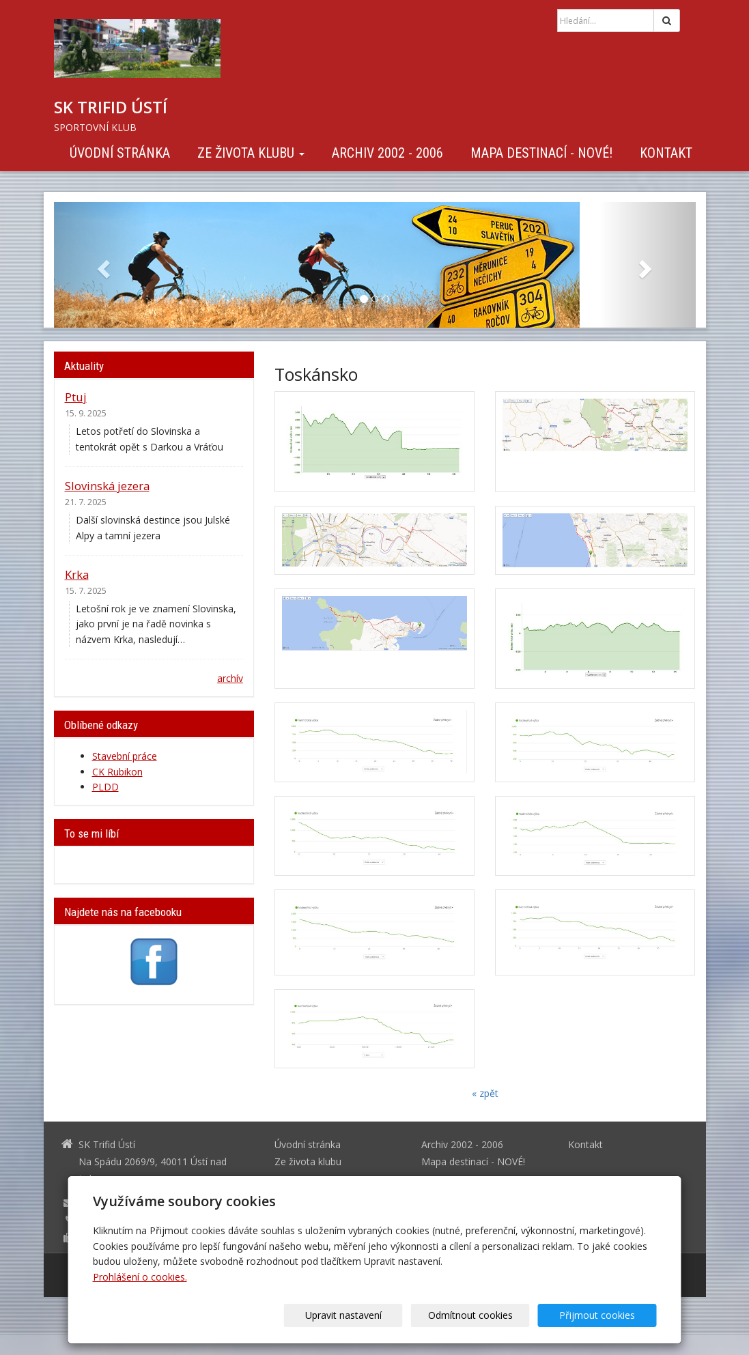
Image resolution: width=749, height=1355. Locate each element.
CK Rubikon (117, 771)
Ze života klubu (251, 153)
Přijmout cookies (604, 1315)
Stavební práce (124, 756)
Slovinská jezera (107, 486)
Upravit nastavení (379, 1315)
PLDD (105, 786)
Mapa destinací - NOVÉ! (541, 153)
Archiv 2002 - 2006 (387, 153)
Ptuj (76, 397)
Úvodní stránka (120, 153)
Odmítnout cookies (491, 1315)
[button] (102, 265)
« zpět (485, 1093)
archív (230, 678)
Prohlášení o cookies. (140, 1276)
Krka (77, 574)
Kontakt (666, 153)
